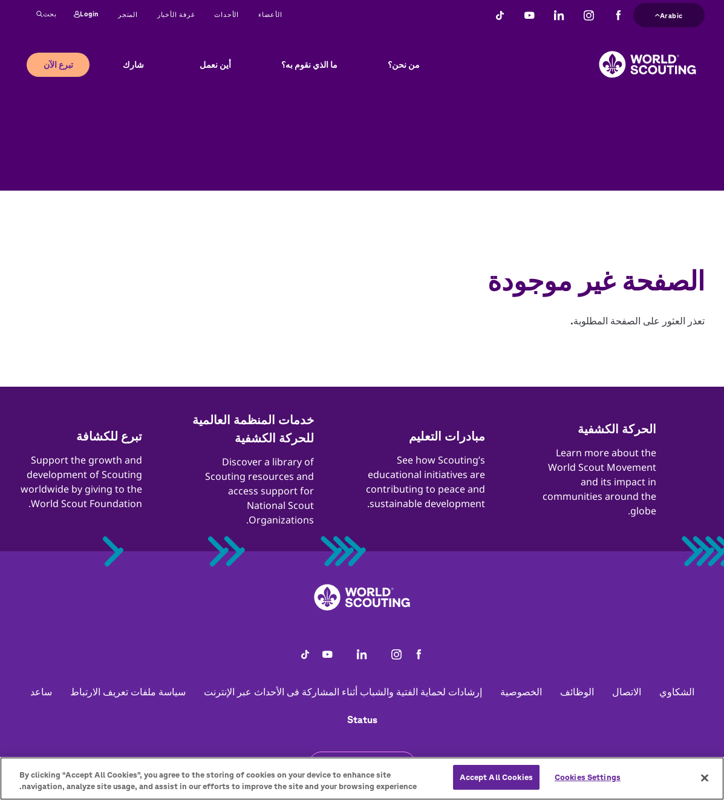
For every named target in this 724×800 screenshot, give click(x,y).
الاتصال (626, 691)
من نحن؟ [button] (404, 65)
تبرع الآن (58, 65)
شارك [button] (133, 65)
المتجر (128, 14)
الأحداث (226, 14)
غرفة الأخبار (176, 14)
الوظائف (577, 691)
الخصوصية (521, 691)
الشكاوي (676, 691)
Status (362, 719)
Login (86, 14)
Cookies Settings (588, 784)
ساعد (41, 691)
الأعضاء (270, 14)
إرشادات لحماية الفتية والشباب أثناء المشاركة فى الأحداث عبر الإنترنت (343, 691)
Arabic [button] (669, 14)
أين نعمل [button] (215, 65)
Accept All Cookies (496, 784)
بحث (46, 14)
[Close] (704, 785)
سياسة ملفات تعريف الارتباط (128, 691)
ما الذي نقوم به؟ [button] (309, 65)
